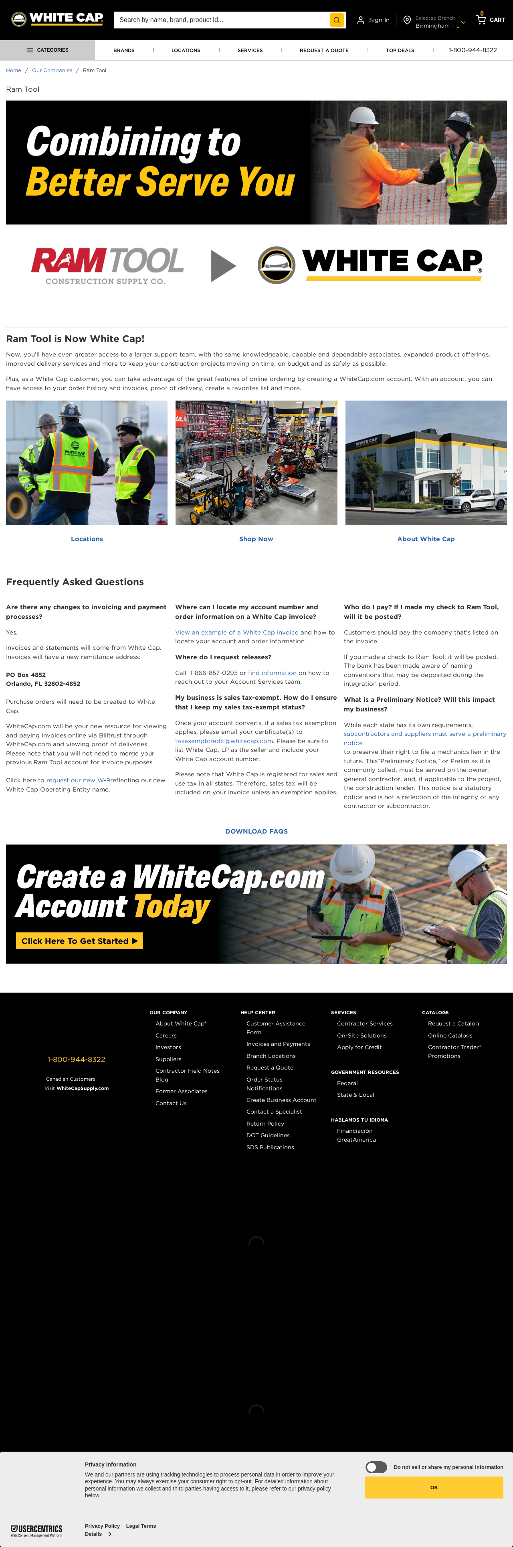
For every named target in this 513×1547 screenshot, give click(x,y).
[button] (168, 1012)
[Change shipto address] (433, 20)
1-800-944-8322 (473, 50)
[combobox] (230, 20)
